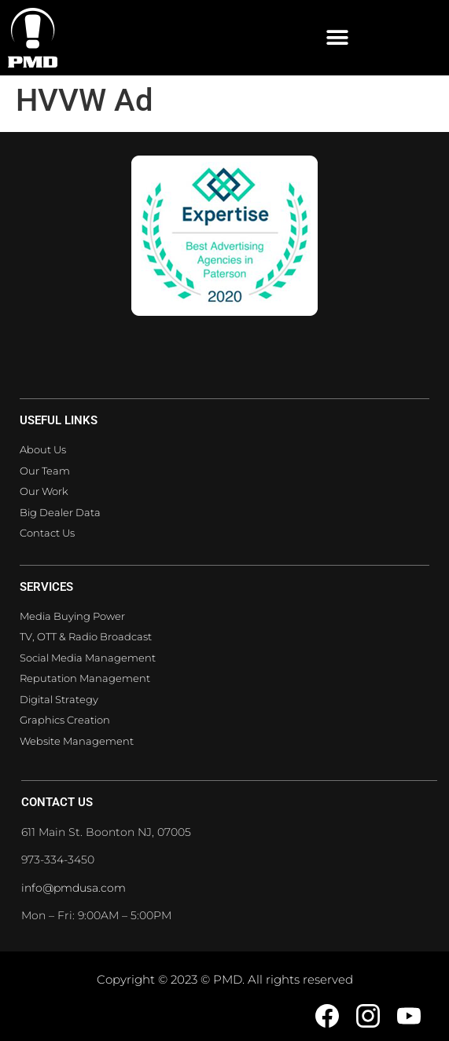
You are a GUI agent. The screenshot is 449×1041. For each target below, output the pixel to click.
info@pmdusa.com (73, 888)
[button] (337, 38)
